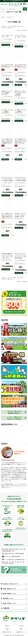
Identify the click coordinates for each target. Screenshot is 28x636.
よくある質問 (21, 625)
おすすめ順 (9, 26)
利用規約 (21, 628)
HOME (2, 17)
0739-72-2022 (20, 553)
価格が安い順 (20, 26)
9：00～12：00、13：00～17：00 (14, 562)
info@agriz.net (19, 559)
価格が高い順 (10, 27)
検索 (25, 9)
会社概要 (7, 628)
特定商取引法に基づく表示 (7, 632)
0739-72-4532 (15, 556)
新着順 (14, 26)
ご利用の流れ (7, 625)
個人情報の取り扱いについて (21, 632)
